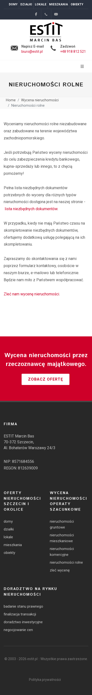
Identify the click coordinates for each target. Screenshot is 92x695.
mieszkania (13, 545)
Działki (26, 4)
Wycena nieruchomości (40, 100)
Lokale (40, 4)
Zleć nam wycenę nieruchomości (31, 294)
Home (11, 100)
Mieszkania (58, 4)
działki (9, 529)
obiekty (9, 552)
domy (8, 521)
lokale (8, 537)
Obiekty (77, 4)
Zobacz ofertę (45, 379)
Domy (13, 4)
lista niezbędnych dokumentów (31, 209)
